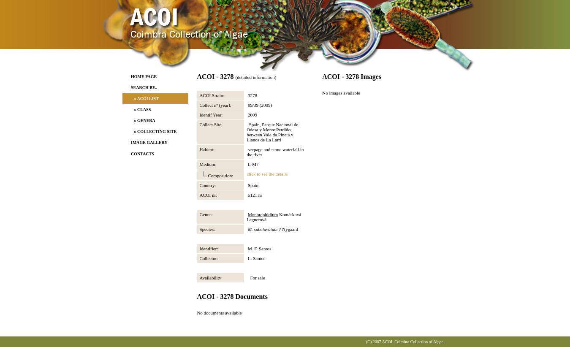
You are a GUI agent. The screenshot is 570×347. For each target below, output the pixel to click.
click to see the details (267, 173)
